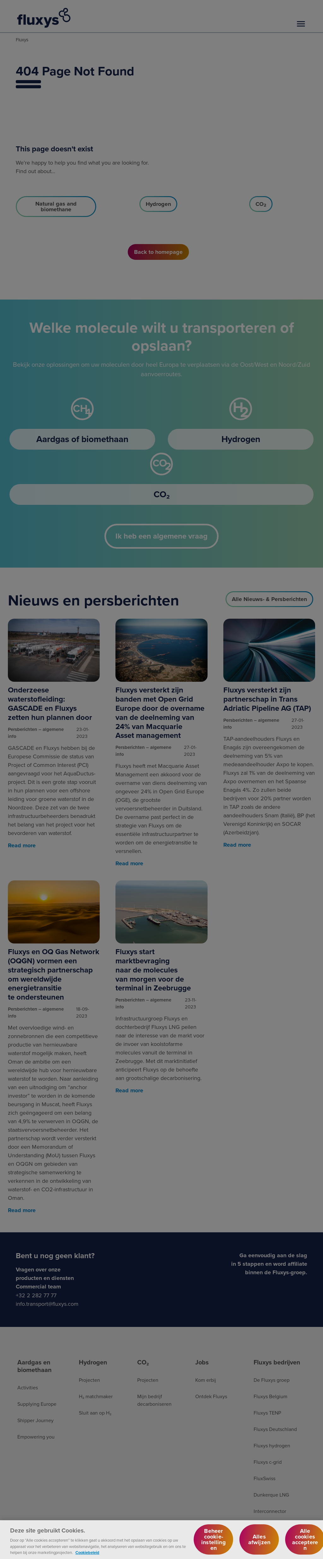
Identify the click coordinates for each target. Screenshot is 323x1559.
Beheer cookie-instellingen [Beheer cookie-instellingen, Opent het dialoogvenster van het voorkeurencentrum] (213, 1543)
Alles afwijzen (259, 1543)
